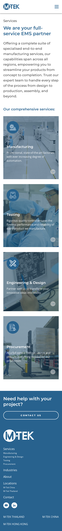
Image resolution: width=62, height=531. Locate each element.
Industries (10, 470)
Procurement (9, 464)
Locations (10, 483)
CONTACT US (31, 415)
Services (9, 449)
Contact (8, 497)
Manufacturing (10, 453)
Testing (6, 460)
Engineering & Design (13, 456)
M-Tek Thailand (10, 491)
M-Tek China (9, 487)
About (7, 477)
